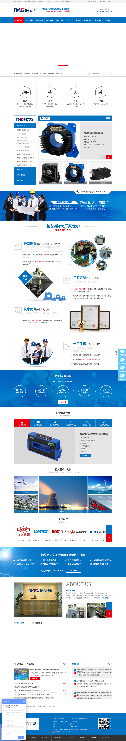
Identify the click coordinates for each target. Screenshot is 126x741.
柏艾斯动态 (18, 664)
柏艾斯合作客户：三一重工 (78, 540)
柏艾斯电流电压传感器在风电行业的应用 (94, 434)
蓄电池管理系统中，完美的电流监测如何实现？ (44, 669)
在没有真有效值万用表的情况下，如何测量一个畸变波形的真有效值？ (93, 670)
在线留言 (95, 1)
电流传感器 (39, 20)
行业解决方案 (63, 413)
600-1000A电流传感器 (23, 140)
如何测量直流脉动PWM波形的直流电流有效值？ (91, 681)
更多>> (65, 664)
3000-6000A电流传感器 (23, 147)
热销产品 (44, 118)
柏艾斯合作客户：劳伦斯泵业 (41, 540)
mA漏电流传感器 (21, 134)
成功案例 (78, 20)
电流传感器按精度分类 (24, 165)
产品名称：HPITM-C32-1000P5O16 (95, 133)
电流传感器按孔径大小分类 (25, 158)
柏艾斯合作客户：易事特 (60, 540)
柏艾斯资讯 (87, 20)
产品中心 (69, 20)
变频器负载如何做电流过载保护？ (25, 683)
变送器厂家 (59, 73)
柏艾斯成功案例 (63, 469)
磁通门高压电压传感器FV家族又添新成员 (27, 687)
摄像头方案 (41, 706)
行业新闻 (30, 664)
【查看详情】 (87, 147)
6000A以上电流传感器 (23, 150)
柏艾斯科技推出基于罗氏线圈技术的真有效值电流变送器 (32, 694)
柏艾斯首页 (18, 20)
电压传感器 (49, 20)
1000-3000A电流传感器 (23, 143)
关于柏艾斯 (98, 20)
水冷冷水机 (51, 706)
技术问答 (75, 664)
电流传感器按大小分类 (24, 130)
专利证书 (20, 623)
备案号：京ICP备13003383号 (79, 718)
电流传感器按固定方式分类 (25, 161)
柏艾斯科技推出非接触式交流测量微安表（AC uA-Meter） (32, 690)
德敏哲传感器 (31, 706)
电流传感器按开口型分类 (24, 154)
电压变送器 (59, 20)
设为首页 (87, 1)
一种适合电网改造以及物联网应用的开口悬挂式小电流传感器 (93, 693)
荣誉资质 (38, 623)
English (109, 1)
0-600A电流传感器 (22, 137)
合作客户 (63, 519)
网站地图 (102, 1)
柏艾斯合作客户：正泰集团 (97, 540)
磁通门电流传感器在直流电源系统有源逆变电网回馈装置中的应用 (35, 698)
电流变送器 (29, 20)
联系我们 (107, 20)
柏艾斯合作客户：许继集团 (23, 540)
